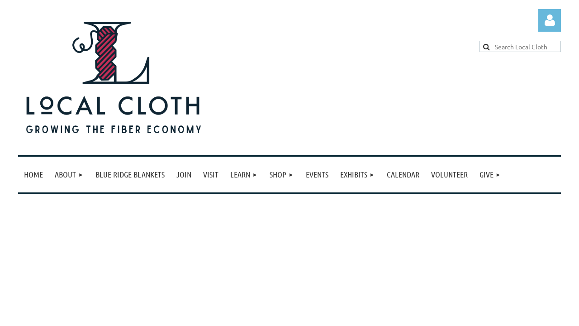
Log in (549, 20)
